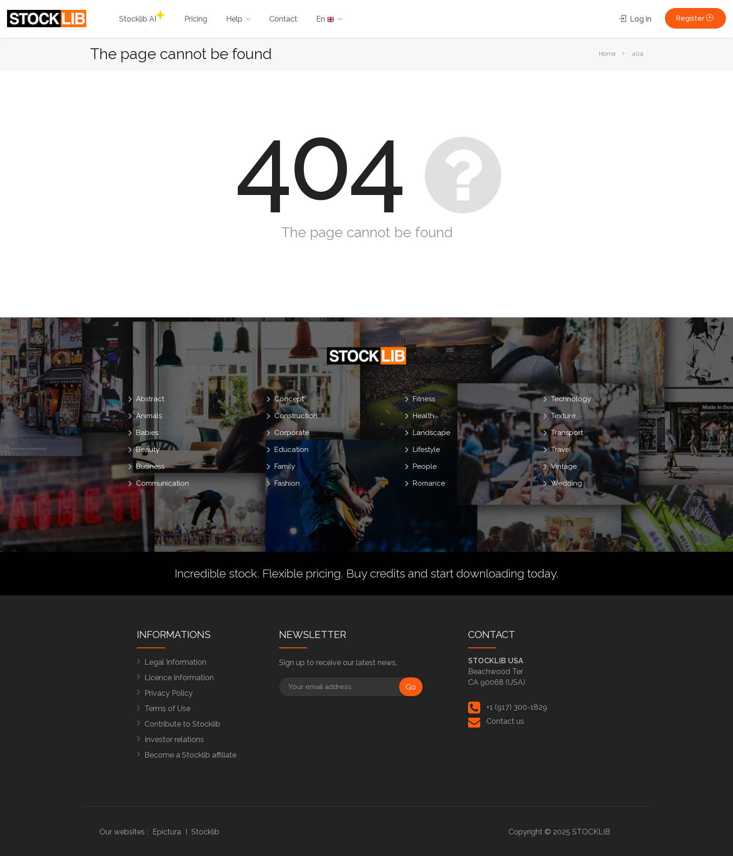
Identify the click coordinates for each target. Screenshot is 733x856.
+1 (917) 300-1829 (516, 707)
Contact (283, 19)
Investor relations (174, 739)
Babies (147, 432)
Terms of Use (167, 708)
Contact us (505, 721)
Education (291, 449)
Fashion (287, 483)
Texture (563, 416)
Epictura (166, 831)
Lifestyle (426, 449)
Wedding (566, 483)
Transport (567, 432)
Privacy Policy (168, 693)
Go (411, 687)
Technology (571, 399)
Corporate (291, 432)
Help (234, 19)
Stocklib (205, 831)
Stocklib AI (142, 16)
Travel (561, 449)
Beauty (147, 449)
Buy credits (375, 573)
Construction (295, 416)
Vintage (564, 466)
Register (695, 18)
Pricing (195, 19)
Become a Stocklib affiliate (190, 755)
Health (423, 416)
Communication (162, 483)
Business (150, 466)
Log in (635, 19)
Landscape (431, 432)
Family (284, 466)
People (425, 466)
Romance (429, 483)
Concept (289, 399)
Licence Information (179, 677)
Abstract (150, 399)
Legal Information (175, 662)
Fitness (424, 399)
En (325, 19)
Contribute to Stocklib (182, 724)
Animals (149, 416)
